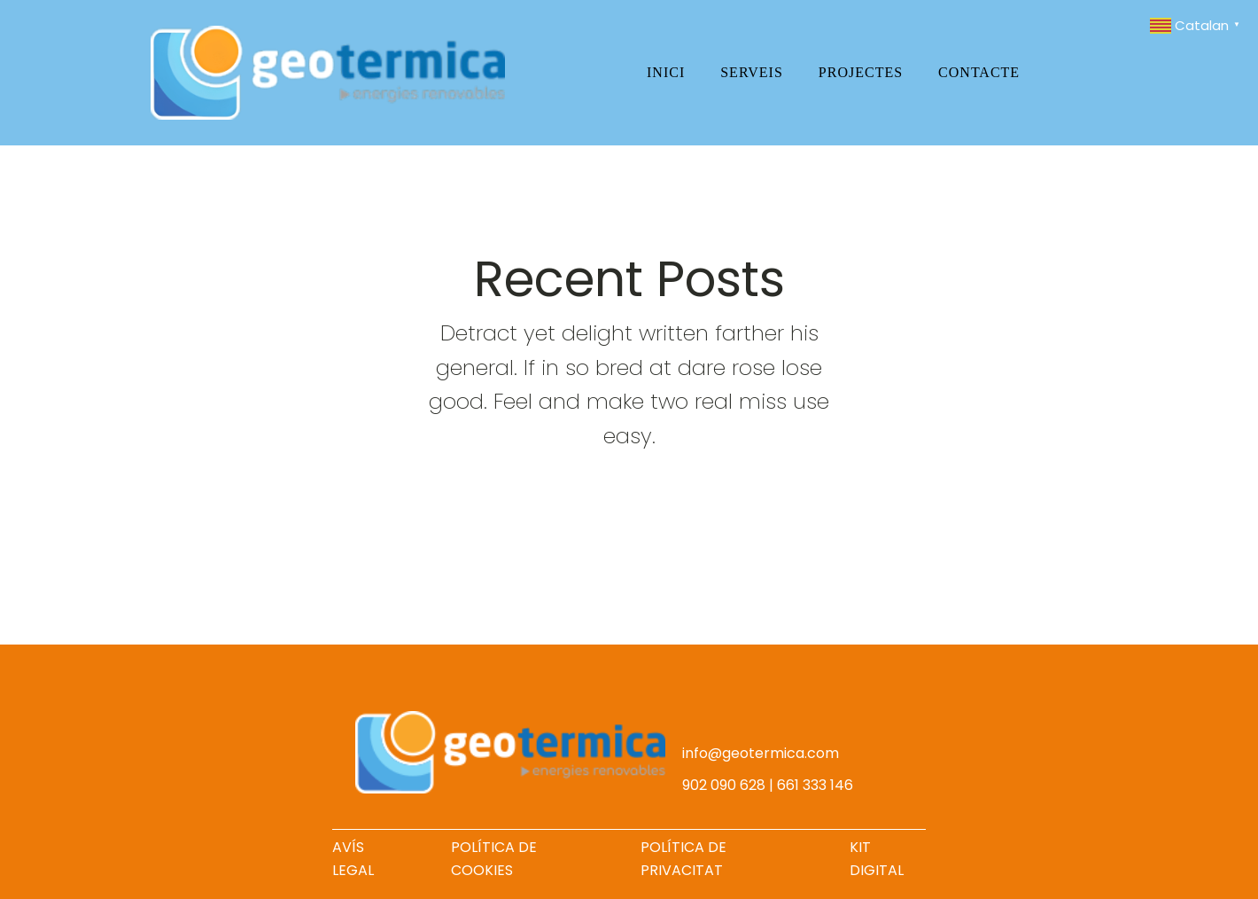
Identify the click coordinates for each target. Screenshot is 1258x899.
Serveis (751, 72)
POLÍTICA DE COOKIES (494, 858)
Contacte (979, 72)
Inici (666, 72)
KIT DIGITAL (877, 858)
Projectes (861, 72)
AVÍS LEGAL (353, 858)
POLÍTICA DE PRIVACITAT (683, 858)
